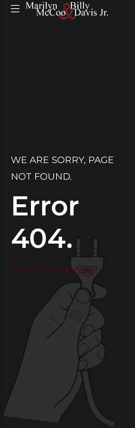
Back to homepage (51, 270)
